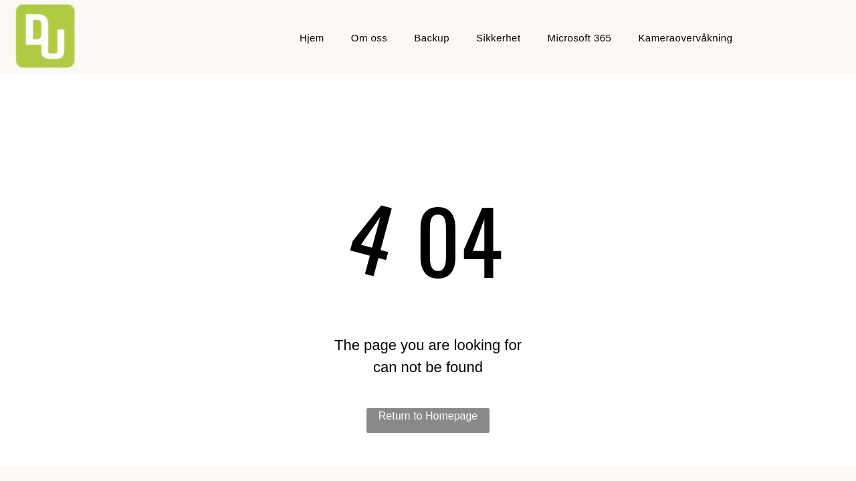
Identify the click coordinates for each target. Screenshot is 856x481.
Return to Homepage (428, 416)
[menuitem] (312, 38)
